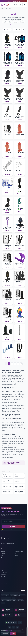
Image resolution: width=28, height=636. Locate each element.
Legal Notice (3, 570)
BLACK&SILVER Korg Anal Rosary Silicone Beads (7, 246)
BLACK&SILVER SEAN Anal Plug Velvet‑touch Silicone (7, 318)
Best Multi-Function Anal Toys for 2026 (7, 486)
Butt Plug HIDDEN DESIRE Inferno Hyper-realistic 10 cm (19, 153)
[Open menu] (24, 4)
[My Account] (17, 4)
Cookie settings (4, 583)
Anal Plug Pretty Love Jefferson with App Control (7, 45)
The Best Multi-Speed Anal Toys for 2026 (19, 486)
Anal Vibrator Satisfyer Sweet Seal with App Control (7, 209)
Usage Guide (17, 557)
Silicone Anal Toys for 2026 (19, 475)
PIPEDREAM (11, 592)
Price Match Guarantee (19, 562)
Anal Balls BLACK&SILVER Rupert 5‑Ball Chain (7, 264)
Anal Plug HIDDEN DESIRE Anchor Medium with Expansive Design (20, 81)
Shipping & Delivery (19, 551)
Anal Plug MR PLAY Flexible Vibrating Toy (7, 63)
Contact (16, 555)
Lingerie (2, 559)
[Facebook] (9, 627)
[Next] (18, 363)
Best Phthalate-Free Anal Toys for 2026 (7, 475)
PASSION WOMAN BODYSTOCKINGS (9, 600)
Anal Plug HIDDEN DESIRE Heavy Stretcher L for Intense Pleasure (7, 81)
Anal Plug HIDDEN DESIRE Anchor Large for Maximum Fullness (7, 99)
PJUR (3, 597)
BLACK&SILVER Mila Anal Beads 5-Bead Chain (19, 246)
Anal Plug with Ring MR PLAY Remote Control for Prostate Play (19, 45)
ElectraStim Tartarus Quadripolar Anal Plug (7, 282)
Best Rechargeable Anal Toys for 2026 (19, 492)
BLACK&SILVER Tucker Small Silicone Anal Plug (19, 282)
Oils (2, 555)
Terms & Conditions (5, 581)
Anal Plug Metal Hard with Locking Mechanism (7, 171)
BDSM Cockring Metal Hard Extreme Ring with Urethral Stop (19, 171)
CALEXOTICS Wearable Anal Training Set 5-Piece (7, 354)
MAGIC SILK (20, 600)
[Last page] (21, 363)
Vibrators (3, 551)
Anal (10, 8)
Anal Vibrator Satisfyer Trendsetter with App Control (19, 189)
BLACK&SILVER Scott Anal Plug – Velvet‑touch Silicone (19, 300)
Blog (15, 559)
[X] (13, 627)
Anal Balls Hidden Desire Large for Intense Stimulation (7, 117)
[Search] (14, 4)
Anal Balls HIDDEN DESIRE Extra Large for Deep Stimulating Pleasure (19, 117)
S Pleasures (18, 592)
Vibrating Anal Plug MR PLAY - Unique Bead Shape (19, 63)
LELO (13, 597)
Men (2, 564)
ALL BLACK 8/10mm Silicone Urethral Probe (19, 336)
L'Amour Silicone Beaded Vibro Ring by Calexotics (7, 228)
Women (6, 8)
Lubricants (3, 553)
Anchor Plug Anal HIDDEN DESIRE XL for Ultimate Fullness (19, 99)
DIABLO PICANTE (5, 595)
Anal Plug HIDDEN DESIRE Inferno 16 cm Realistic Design (19, 135)
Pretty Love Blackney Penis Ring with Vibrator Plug (19, 264)
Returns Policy (4, 578)
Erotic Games (4, 557)
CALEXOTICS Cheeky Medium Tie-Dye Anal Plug (19, 318)
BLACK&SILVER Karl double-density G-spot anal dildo (19, 354)
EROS (3, 602)
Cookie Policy (4, 572)
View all (23, 590)
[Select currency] (20, 622)
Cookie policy (9, 630)
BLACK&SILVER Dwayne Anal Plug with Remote (7, 300)
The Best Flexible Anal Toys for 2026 (7, 492)
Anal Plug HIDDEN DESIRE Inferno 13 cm (7, 153)
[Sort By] (17, 29)
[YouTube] (17, 627)
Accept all (13, 633)
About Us (16, 553)
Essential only (5, 633)
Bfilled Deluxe (20, 208)
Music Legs (8, 597)
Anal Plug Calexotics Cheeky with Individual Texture (7, 189)
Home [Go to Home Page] (2, 8)
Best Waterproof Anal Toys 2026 (19, 480)
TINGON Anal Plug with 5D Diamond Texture (20, 228)
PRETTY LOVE (22, 595)
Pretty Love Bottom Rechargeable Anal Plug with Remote (7, 336)
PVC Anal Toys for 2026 (7, 480)
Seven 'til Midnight (14, 595)
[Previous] (6, 363)
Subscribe (13, 526)
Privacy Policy (4, 576)
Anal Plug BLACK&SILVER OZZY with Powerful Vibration (7, 135)
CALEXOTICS (4, 592)
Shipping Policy (4, 574)
